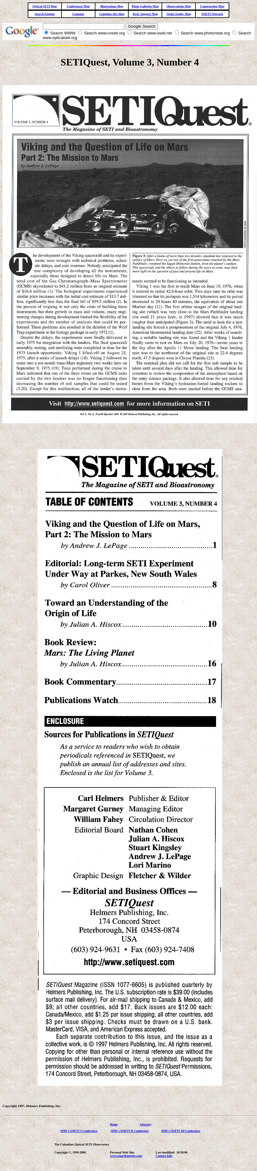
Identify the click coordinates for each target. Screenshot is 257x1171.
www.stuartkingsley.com (126, 1155)
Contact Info (164, 1155)
